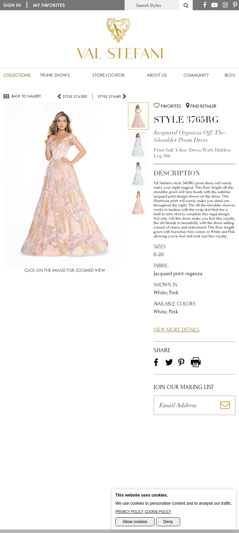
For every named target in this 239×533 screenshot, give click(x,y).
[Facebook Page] (204, 5)
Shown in (165, 285)
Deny (168, 521)
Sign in (12, 5)
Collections (17, 75)
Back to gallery (22, 96)
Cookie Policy (158, 512)
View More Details (177, 330)
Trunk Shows (55, 75)
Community (196, 75)
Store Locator (108, 75)
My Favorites (49, 5)
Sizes (160, 247)
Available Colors (175, 304)
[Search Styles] (186, 5)
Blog (230, 75)
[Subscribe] (225, 405)
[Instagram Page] (225, 5)
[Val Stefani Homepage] (120, 68)
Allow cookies (135, 521)
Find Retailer (201, 106)
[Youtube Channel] (214, 5)
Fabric (161, 266)
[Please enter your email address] (184, 405)
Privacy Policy (129, 512)
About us (157, 75)
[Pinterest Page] (235, 5)
